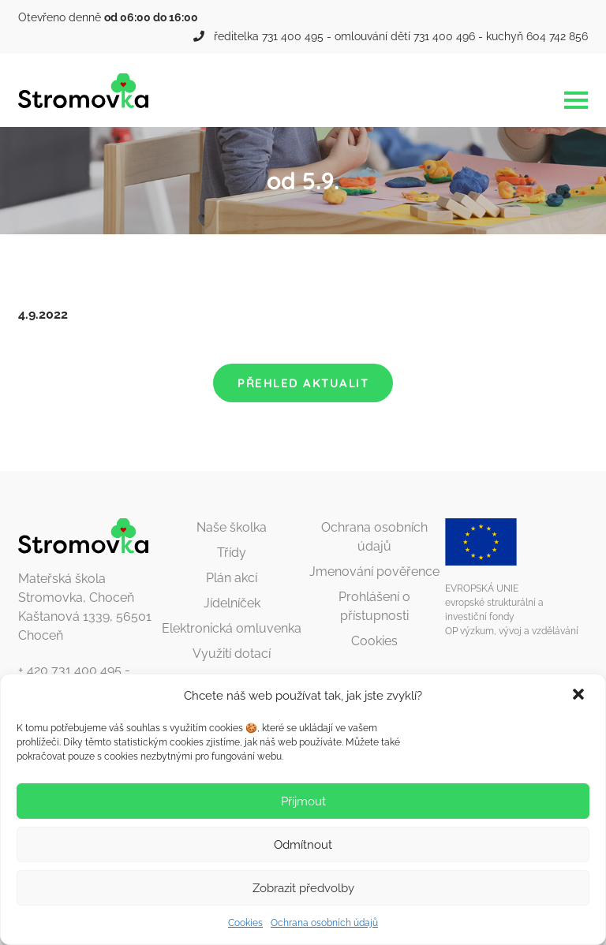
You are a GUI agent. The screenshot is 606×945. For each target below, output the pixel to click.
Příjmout (303, 801)
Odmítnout (303, 845)
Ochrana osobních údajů (324, 922)
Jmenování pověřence (374, 571)
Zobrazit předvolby (303, 888)
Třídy (231, 552)
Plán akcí (231, 577)
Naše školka (231, 527)
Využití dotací (232, 653)
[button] (579, 695)
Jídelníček (232, 603)
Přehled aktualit (303, 382)
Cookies (245, 922)
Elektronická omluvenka (231, 628)
